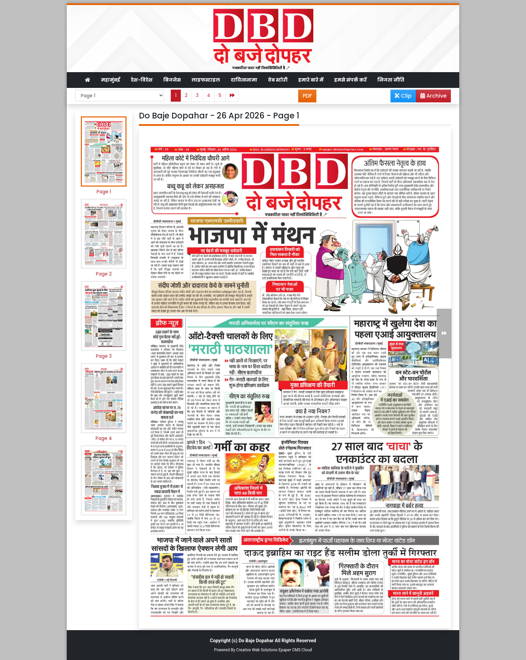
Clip (403, 96)
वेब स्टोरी (277, 80)
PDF (307, 96)
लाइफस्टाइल (206, 80)
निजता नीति (390, 80)
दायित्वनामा (244, 80)
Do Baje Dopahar (256, 640)
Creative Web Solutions (256, 650)
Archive (431, 97)
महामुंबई (110, 80)
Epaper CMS (289, 650)
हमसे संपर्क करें (350, 80)
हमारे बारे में (310, 80)
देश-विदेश (142, 80)
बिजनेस (172, 80)
